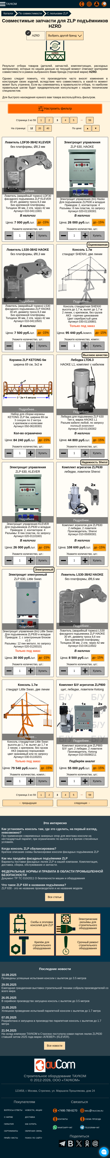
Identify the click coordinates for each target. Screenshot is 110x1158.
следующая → (82, 803)
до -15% (43, 222)
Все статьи (54, 897)
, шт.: (27, 229)
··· (82, 120)
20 (39, 128)
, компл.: (82, 339)
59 (90, 120)
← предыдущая (27, 803)
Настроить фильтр (58, 108)
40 (47, 128)
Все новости (54, 1045)
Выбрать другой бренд (62, 35)
